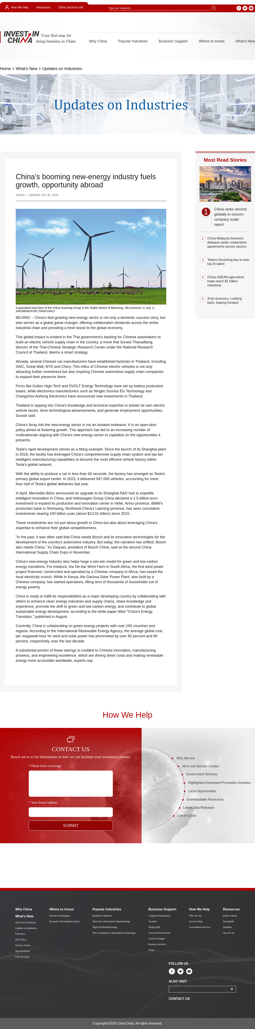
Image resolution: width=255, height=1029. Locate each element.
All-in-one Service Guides (200, 766)
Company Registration (159, 915)
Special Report (22, 951)
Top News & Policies (25, 922)
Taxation (152, 921)
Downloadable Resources (205, 799)
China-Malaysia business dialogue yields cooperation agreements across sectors (227, 242)
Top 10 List (228, 932)
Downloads (228, 921)
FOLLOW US (178, 963)
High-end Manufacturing (104, 927)
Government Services (201, 774)
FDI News (20, 933)
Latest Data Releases (198, 807)
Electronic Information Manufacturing (111, 921)
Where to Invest (211, 41)
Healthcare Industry (102, 915)
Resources (43, 7)
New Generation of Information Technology (114, 932)
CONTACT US (179, 998)
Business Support (173, 41)
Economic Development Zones (64, 921)
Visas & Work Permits (159, 932)
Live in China (186, 815)
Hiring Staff (154, 927)
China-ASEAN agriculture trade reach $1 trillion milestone (225, 281)
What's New (245, 41)
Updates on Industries (62, 68)
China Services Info (70, 7)
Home (5, 68)
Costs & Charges (156, 938)
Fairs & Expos (22, 956)
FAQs (151, 950)
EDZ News (20, 939)
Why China (98, 41)
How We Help (19, 7)
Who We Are (185, 758)
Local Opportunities (202, 791)
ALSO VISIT (178, 981)
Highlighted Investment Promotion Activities (219, 782)
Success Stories (22, 945)
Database (227, 927)
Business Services (157, 944)
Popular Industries (133, 41)
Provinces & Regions (59, 915)
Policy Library (230, 915)
